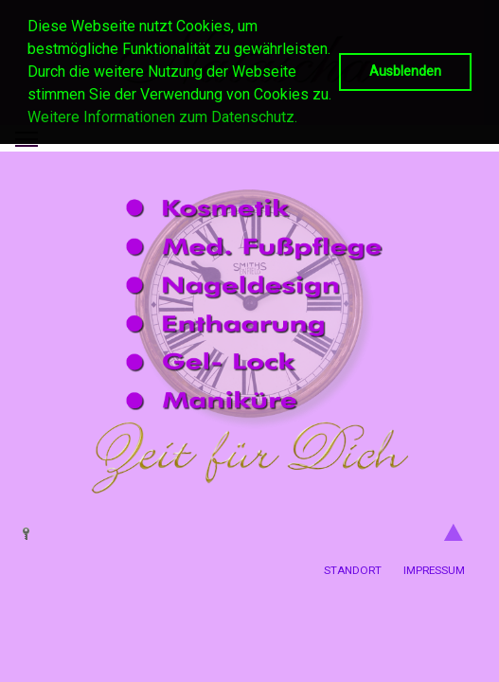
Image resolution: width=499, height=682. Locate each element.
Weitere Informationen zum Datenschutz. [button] (162, 117)
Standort (353, 570)
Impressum (434, 570)
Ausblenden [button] (405, 71)
